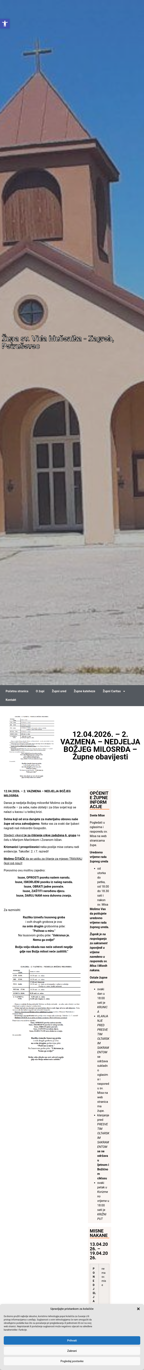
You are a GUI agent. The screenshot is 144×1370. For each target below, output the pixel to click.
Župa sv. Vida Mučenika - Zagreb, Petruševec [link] (58, 342)
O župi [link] (40, 691)
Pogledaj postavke (71, 1361)
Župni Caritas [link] (114, 691)
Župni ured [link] (59, 691)
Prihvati (72, 1340)
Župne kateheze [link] (84, 691)
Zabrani (72, 1351)
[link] (5, 24)
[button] (138, 1309)
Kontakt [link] (11, 700)
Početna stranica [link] (17, 691)
